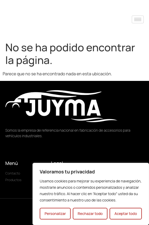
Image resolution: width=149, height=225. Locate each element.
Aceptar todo (125, 213)
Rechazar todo (90, 213)
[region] (91, 194)
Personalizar (55, 213)
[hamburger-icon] (138, 19)
